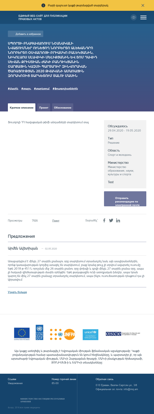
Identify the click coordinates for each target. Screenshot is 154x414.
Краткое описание (21, 107)
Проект (43, 107)
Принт (55, 220)
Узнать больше (17, 292)
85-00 (55, 383)
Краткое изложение (22, 115)
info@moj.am (131, 389)
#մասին (13, 88)
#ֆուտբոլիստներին (65, 88)
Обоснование (62, 107)
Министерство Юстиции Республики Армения (42, 400)
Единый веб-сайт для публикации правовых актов (42, 17)
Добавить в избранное (28, 33)
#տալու (26, 88)
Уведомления (15, 383)
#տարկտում (41, 88)
